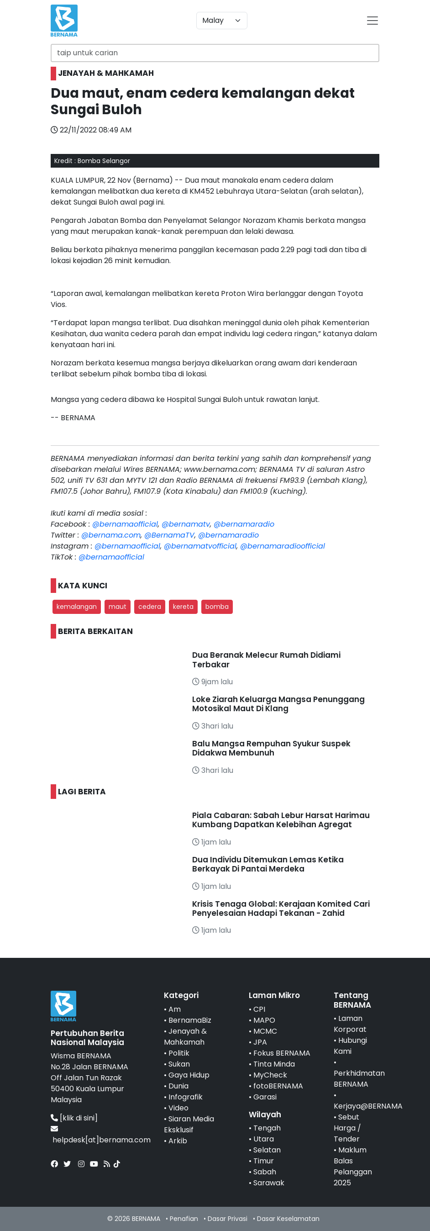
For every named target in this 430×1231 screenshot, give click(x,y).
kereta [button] (183, 606)
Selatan (267, 1150)
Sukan (179, 1064)
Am (174, 1009)
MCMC (265, 1031)
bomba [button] (217, 606)
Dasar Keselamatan (288, 1218)
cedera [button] (149, 606)
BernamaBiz (189, 1020)
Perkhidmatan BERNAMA (359, 1078)
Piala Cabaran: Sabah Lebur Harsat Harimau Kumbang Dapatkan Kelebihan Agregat (281, 820)
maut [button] (117, 606)
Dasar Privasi (227, 1218)
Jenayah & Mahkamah (185, 1036)
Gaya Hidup (189, 1075)
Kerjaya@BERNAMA (368, 1106)
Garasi (265, 1097)
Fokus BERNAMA (281, 1053)
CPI (259, 1009)
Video (178, 1108)
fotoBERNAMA (278, 1086)
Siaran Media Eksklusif (189, 1124)
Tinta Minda (274, 1064)
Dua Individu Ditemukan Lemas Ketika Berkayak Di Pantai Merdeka (268, 864)
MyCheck (270, 1075)
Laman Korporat (350, 1024)
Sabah (264, 1172)
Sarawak (268, 1183)
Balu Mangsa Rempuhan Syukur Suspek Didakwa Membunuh (271, 748)
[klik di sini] (79, 1118)
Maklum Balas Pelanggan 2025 (353, 1166)
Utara (263, 1139)
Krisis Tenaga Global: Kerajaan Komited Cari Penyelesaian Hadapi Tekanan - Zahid (281, 908)
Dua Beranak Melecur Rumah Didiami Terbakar (266, 660)
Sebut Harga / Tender (347, 1128)
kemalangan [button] (77, 606)
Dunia (178, 1086)
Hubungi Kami (350, 1046)
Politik (178, 1053)
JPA (260, 1042)
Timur (263, 1161)
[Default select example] (221, 20)
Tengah (267, 1128)
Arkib (177, 1141)
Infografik (185, 1097)
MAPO (264, 1020)
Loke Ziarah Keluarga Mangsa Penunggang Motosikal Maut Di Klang (278, 704)
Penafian (184, 1218)
